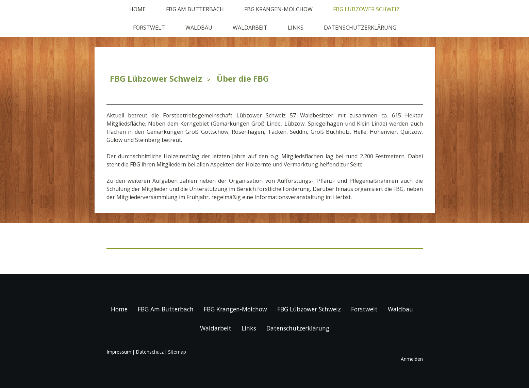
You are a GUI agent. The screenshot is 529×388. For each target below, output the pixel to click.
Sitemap (177, 352)
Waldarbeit (250, 27)
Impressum (118, 352)
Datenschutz (150, 352)
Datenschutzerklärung (360, 27)
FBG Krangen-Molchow (278, 9)
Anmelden (412, 359)
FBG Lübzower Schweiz (366, 9)
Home (137, 9)
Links (295, 27)
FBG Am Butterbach (195, 9)
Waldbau (198, 27)
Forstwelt (149, 27)
